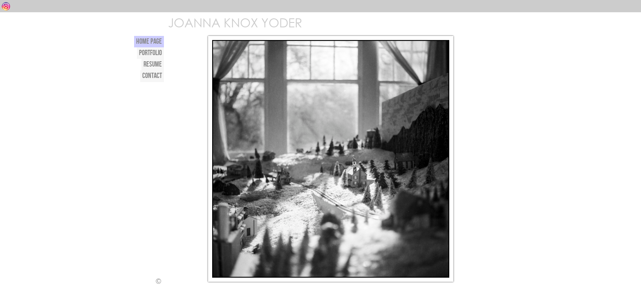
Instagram (6, 6)
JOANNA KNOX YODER (235, 22)
